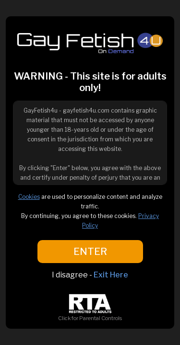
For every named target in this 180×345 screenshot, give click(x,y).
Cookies (29, 196)
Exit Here (111, 274)
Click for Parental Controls (90, 315)
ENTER (90, 251)
